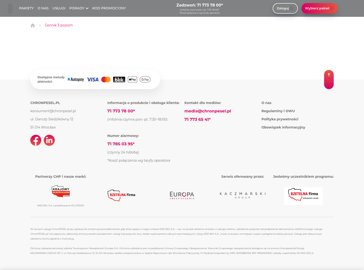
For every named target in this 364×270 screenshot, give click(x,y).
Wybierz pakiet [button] (319, 8)
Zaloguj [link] (285, 8)
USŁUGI (58, 8)
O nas (266, 103)
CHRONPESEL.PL (45, 103)
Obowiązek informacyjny (283, 127)
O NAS (43, 8)
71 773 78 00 (209, 5)
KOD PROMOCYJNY (109, 8)
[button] (329, 79)
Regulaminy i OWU (278, 111)
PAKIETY (26, 8)
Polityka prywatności (279, 119)
